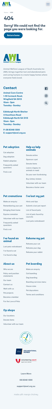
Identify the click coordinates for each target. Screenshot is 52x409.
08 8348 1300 (13, 130)
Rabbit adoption (10, 161)
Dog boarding (31, 278)
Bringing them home (11, 210)
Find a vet (7, 172)
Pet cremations (12, 196)
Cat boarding (31, 273)
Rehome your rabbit (34, 252)
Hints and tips (32, 202)
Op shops (9, 310)
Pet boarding (34, 263)
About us (8, 263)
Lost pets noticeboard (35, 221)
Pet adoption (11, 147)
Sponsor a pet (32, 159)
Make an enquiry (33, 269)
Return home (13, 35)
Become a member (11, 297)
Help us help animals (33, 148)
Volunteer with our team (36, 183)
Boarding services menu (36, 282)
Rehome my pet (35, 238)
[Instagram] (46, 95)
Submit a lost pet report (36, 206)
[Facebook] (46, 88)
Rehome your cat (33, 244)
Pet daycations (32, 290)
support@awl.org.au (26, 386)
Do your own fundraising (36, 175)
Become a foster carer (35, 187)
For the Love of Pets (11, 301)
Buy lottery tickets (33, 179)
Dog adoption (8, 157)
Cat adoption (8, 152)
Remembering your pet (12, 206)
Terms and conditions (35, 295)
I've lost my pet (35, 196)
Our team (7, 280)
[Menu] (48, 4)
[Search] (46, 103)
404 (11, 12)
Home (6, 12)
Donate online (32, 155)
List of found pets (33, 210)
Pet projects (8, 293)
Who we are (8, 269)
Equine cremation (10, 214)
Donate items (31, 164)
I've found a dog (10, 255)
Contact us (7, 284)
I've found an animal (11, 240)
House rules (31, 286)
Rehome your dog (33, 248)
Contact (10, 88)
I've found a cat (9, 251)
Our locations (9, 316)
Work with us (8, 289)
